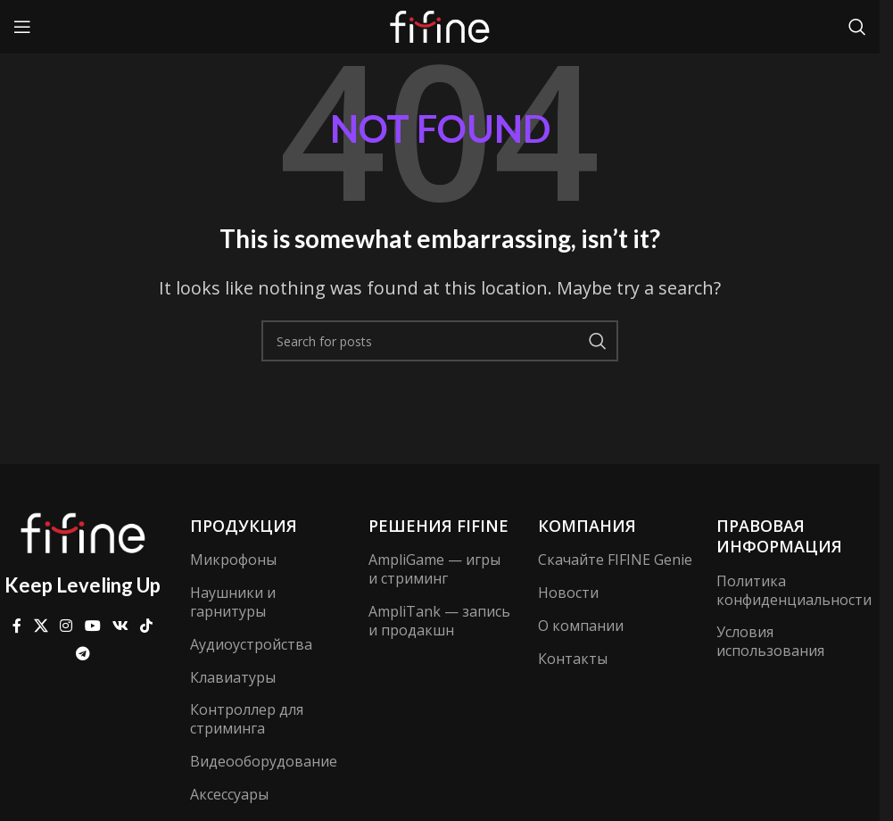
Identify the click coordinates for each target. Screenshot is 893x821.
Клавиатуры (233, 677)
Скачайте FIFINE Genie (615, 559)
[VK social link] (120, 626)
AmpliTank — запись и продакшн (439, 620)
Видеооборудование (261, 761)
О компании (581, 625)
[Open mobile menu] (22, 27)
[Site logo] (439, 25)
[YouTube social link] (92, 626)
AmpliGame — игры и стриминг (434, 569)
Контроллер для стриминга (246, 719)
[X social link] (41, 626)
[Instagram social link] (66, 626)
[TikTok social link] (147, 626)
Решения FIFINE (438, 525)
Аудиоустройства (251, 644)
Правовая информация (779, 536)
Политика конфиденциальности (794, 590)
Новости (568, 592)
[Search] (857, 27)
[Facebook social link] (17, 626)
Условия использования (770, 641)
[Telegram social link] (82, 653)
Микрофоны (233, 559)
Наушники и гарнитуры (233, 602)
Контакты (573, 658)
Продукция (243, 525)
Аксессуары (229, 794)
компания (587, 525)
